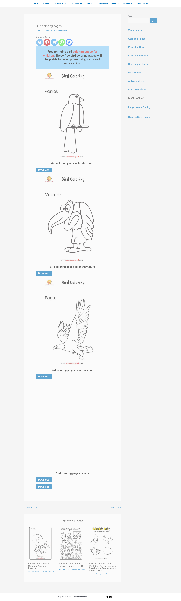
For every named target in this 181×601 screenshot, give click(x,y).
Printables (91, 3)
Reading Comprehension (109, 3)
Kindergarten (60, 3)
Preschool (46, 3)
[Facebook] (106, 597)
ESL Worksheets (76, 3)
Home (35, 3)
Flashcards (127, 3)
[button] (65, 3)
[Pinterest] (110, 597)
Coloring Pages (142, 3)
